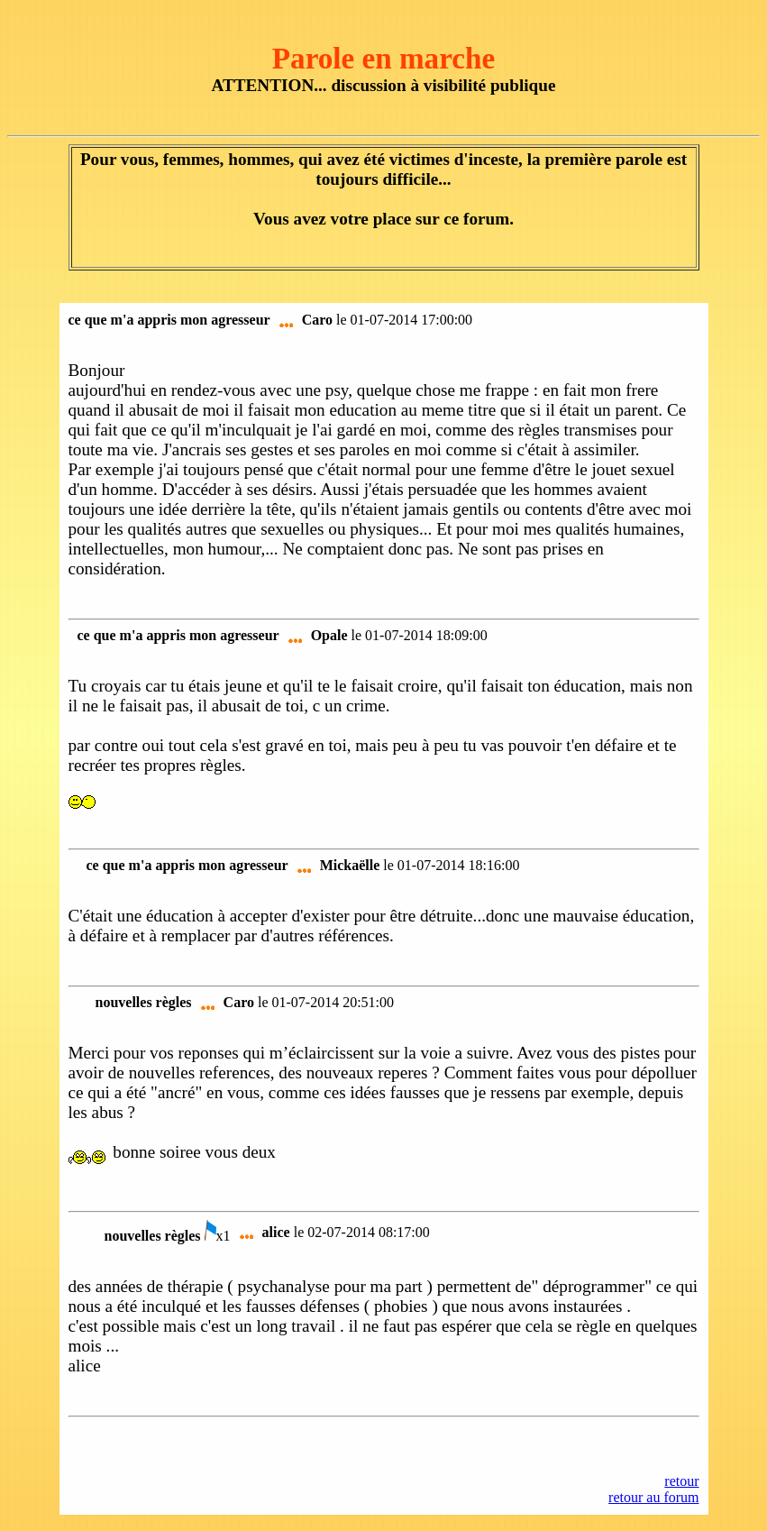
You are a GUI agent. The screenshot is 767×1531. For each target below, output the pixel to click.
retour (681, 1481)
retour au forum (653, 1497)
